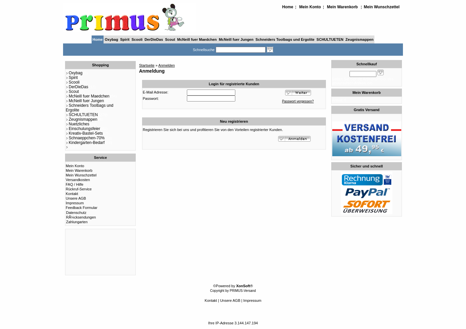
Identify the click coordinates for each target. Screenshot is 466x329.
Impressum (75, 203)
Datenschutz (76, 213)
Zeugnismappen (359, 39)
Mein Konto (310, 7)
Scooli (136, 39)
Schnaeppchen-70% (85, 138)
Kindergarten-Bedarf (85, 142)
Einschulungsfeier (83, 128)
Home (287, 7)
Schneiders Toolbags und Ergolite (285, 39)
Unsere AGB (76, 198)
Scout (170, 39)
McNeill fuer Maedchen (197, 39)
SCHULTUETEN (330, 39)
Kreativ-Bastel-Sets (84, 133)
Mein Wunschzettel (382, 7)
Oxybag (111, 39)
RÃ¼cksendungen (81, 217)
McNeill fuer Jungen (236, 39)
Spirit (124, 39)
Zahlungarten (77, 222)
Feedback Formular (81, 208)
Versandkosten (78, 180)
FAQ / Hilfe (74, 184)
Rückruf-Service (79, 189)
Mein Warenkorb (342, 7)
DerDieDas (153, 39)
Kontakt (72, 194)
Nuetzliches (77, 124)
